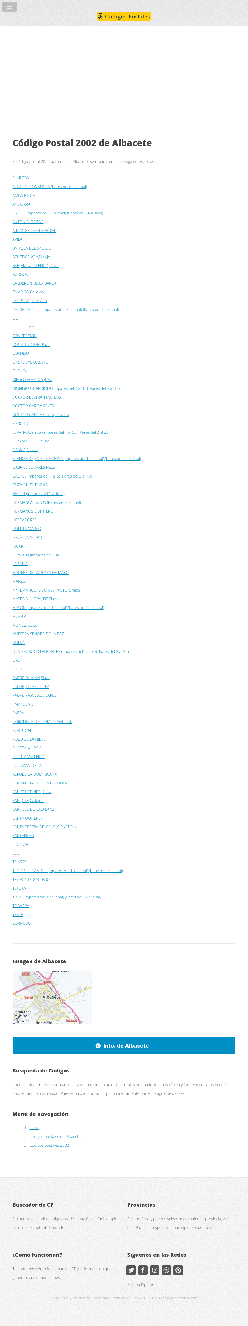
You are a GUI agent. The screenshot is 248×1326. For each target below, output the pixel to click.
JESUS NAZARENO (28, 537)
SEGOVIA (20, 844)
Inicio (34, 1127)
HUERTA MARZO (27, 528)
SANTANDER (23, 835)
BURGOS (20, 274)
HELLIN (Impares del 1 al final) (39, 493)
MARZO (19, 581)
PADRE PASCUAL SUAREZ (35, 695)
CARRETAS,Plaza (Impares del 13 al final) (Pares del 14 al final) (66, 309)
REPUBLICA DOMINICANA (35, 774)
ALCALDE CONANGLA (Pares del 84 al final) (50, 186)
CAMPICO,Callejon (28, 291)
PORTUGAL (22, 730)
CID (16, 318)
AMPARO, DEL (25, 195)
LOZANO (20, 563)
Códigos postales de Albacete (55, 1136)
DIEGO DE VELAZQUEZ (32, 379)
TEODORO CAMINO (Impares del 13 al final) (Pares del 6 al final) (68, 870)
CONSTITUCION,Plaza (31, 344)
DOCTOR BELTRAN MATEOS (37, 397)
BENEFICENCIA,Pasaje (31, 256)
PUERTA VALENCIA (29, 756)
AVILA (17, 239)
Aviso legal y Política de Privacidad (80, 1297)
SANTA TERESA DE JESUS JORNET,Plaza (46, 826)
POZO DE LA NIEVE (29, 739)
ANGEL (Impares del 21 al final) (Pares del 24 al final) (58, 213)
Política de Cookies (129, 1297)
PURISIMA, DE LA (27, 765)
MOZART (20, 616)
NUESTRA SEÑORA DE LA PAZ (38, 633)
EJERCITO (20, 423)
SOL (16, 853)
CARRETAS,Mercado (30, 300)
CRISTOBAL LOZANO (30, 362)
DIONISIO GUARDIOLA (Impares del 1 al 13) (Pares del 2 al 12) (66, 388)
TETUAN (20, 888)
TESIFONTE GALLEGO (31, 879)
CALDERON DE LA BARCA (34, 283)
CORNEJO (21, 353)
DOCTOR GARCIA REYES (33, 405)
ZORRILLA (21, 923)
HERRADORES (25, 519)
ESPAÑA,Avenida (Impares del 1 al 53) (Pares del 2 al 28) (61, 432)
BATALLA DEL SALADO (32, 248)
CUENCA (20, 370)
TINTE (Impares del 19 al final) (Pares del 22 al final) (57, 897)
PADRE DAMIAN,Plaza (31, 677)
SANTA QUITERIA (27, 818)
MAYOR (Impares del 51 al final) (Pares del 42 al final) (58, 607)
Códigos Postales (126, 16)
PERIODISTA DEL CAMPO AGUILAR (42, 721)
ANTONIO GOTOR (28, 221)
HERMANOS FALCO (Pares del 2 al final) (47, 502)
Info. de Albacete (126, 1045)
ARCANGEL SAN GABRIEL (34, 230)
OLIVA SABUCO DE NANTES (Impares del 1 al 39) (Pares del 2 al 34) (71, 651)
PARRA (18, 712)
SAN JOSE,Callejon (28, 800)
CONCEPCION (25, 335)
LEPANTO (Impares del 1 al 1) (38, 555)
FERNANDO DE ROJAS (31, 441)
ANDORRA (21, 204)
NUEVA (19, 642)
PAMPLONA (23, 704)
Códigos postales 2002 (49, 1145)
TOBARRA (21, 905)
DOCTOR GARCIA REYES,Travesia (41, 414)
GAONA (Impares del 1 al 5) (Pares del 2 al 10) (52, 476)
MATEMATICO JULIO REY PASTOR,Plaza (46, 590)
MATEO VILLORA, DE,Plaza (35, 598)
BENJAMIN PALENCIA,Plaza (36, 265)
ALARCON (21, 177)
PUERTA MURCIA (27, 747)
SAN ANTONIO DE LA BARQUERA (41, 783)
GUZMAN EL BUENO (30, 484)
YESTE (18, 914)
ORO (17, 660)
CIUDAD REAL (24, 327)
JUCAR (18, 546)
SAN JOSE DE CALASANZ (34, 809)
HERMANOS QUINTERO (33, 511)
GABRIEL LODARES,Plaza (34, 467)
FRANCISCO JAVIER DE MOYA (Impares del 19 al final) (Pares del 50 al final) (77, 458)
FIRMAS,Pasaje (25, 449)
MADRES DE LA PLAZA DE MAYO (41, 572)
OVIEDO (20, 669)
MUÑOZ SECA (25, 625)
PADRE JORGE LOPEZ (31, 686)
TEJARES (20, 861)
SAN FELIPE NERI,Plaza (32, 791)
